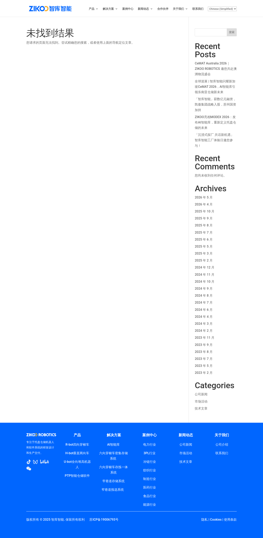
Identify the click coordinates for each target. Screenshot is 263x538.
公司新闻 (201, 394)
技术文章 (201, 408)
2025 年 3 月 (203, 253)
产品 (91, 8)
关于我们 (178, 8)
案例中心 (127, 8)
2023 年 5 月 (203, 366)
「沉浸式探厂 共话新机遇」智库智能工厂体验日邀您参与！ (214, 140)
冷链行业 (149, 462)
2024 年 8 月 (203, 295)
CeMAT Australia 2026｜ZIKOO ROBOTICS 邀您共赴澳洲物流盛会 (216, 68)
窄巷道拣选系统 (113, 490)
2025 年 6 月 (203, 239)
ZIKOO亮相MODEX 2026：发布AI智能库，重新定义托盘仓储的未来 (215, 122)
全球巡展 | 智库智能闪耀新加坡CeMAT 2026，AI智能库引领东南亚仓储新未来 (215, 86)
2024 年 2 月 (203, 331)
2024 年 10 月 (204, 281)
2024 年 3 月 (203, 324)
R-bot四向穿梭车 (77, 444)
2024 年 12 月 (204, 267)
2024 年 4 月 (203, 317)
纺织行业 (149, 470)
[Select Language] (222, 9)
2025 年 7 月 (203, 232)
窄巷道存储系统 (113, 481)
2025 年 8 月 (203, 225)
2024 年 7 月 (203, 302)
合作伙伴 (162, 8)
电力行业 (149, 444)
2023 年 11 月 (204, 338)
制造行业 (149, 479)
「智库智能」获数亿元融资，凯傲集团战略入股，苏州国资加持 (215, 104)
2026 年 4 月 (203, 204)
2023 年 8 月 (203, 352)
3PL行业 (149, 453)
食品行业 (149, 496)
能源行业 (149, 504)
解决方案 (108, 8)
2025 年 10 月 (204, 211)
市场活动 (201, 401)
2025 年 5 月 (203, 246)
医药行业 (149, 487)
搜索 (232, 32)
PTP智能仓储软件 (77, 476)
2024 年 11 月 (204, 274)
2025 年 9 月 (203, 218)
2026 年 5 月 (203, 197)
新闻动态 (143, 8)
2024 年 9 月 (203, 288)
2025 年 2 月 (203, 260)
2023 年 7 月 (203, 359)
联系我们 (197, 8)
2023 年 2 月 (203, 373)
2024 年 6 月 (203, 310)
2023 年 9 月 (203, 345)
